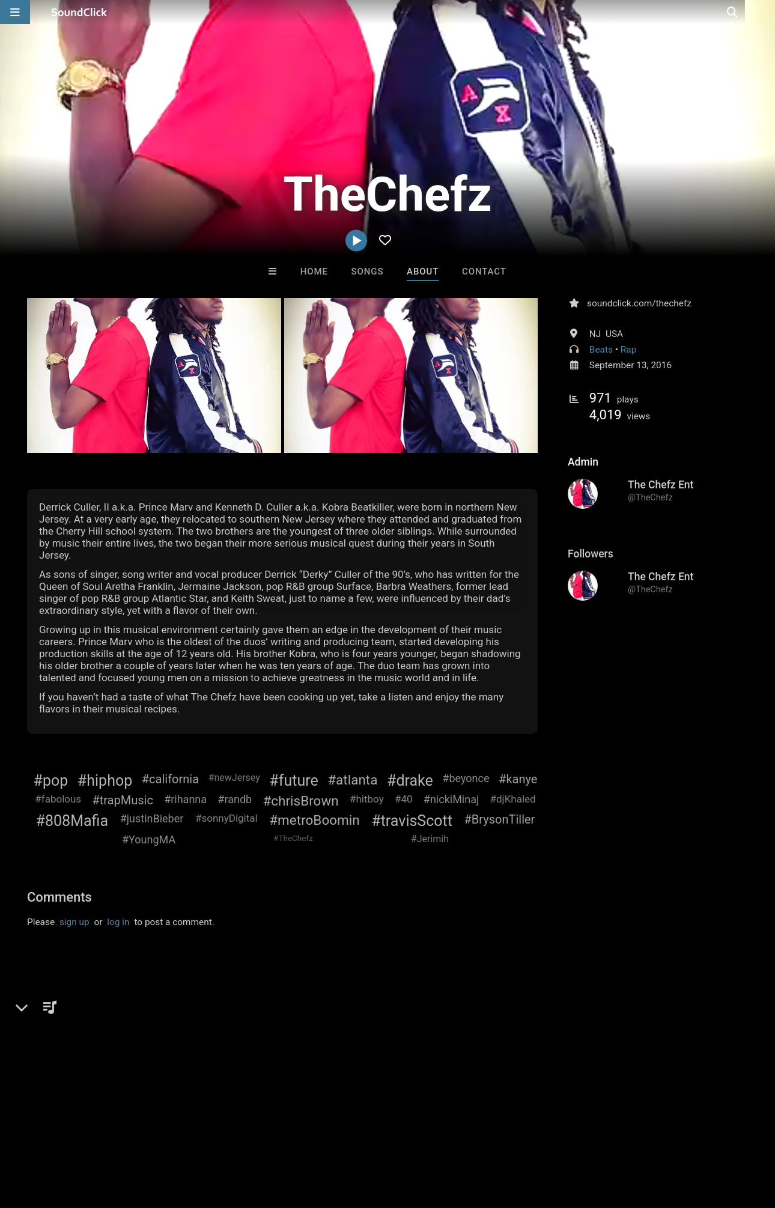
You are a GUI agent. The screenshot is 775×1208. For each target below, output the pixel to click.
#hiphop (105, 780)
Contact (484, 271)
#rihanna (185, 799)
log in (118, 922)
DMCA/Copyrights (223, 1140)
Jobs (164, 1140)
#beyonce (465, 778)
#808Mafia (72, 821)
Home (314, 271)
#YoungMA (148, 839)
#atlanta (352, 780)
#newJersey (234, 777)
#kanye (518, 779)
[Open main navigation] (15, 12)
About (423, 271)
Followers (590, 554)
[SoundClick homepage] (79, 12)
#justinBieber (152, 818)
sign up (74, 922)
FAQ (50, 1140)
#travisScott (411, 821)
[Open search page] (763, 12)
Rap (629, 349)
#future (293, 780)
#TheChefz (293, 838)
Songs (367, 271)
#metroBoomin (314, 820)
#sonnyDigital (226, 818)
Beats (601, 349)
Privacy (287, 1140)
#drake (410, 780)
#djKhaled (513, 799)
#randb (234, 799)
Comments (59, 897)
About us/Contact (106, 1140)
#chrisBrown (300, 801)
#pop (51, 780)
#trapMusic (122, 800)
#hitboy (367, 799)
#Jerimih (430, 839)
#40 (404, 799)
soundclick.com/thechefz (639, 303)
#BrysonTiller (499, 819)
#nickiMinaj (451, 799)
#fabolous (58, 799)
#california (170, 779)
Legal (324, 1140)
